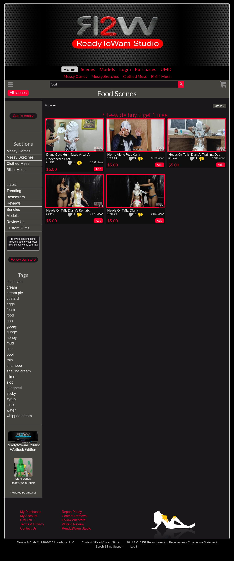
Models (107, 69)
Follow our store (23, 259)
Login (125, 69)
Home (70, 69)
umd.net (31, 492)
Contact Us (28, 528)
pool (10, 354)
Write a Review (73, 524)
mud (10, 343)
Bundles (13, 209)
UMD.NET (27, 520)
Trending (14, 191)
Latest (12, 185)
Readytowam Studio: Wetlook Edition (23, 447)
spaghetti (14, 388)
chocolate (15, 282)
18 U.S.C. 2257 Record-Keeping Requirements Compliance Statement (172, 542)
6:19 (100, 206)
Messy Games (75, 76)
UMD (166, 69)
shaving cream (19, 371)
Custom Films (18, 228)
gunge (12, 332)
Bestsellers (16, 197)
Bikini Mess (161, 76)
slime (11, 377)
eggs (11, 304)
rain (10, 360)
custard (13, 298)
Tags (23, 275)
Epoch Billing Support (109, 546)
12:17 (100, 150)
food (10, 315)
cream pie (15, 293)
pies (10, 349)
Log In (134, 546)
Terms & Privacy (32, 524)
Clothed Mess (135, 76)
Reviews (14, 203)
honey (12, 338)
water (11, 410)
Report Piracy (72, 512)
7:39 (223, 150)
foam (11, 310)
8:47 (162, 150)
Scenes (88, 69)
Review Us (15, 222)
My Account (28, 516)
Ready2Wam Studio (23, 482)
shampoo (14, 366)
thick (10, 405)
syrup (11, 399)
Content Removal (75, 516)
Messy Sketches (105, 76)
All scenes (18, 93)
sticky (11, 393)
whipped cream (19, 416)
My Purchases (30, 512)
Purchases (145, 69)
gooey (12, 326)
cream (12, 287)
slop (10, 382)
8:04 (162, 206)
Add (98, 169)
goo (10, 321)
